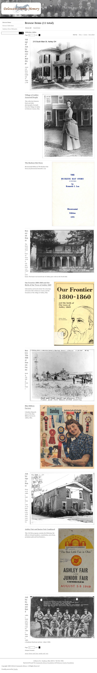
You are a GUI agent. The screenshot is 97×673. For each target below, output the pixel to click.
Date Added (91, 34)
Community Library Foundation (45, 663)
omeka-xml (42, 653)
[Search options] (20, 33)
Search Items (36, 28)
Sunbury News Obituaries (10, 29)
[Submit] (22, 33)
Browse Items (7, 22)
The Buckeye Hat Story (34, 163)
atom (26, 653)
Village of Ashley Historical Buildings (26, 51)
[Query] (12, 33)
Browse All (28, 28)
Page (30, 35)
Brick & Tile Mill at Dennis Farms (26, 360)
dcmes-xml (32, 653)
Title (80, 34)
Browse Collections (8, 26)
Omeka (15, 669)
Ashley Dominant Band (26, 604)
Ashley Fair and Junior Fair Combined (40, 529)
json (37, 653)
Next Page (39, 35)
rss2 (47, 653)
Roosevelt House (26, 235)
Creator (85, 34)
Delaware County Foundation (65, 663)
